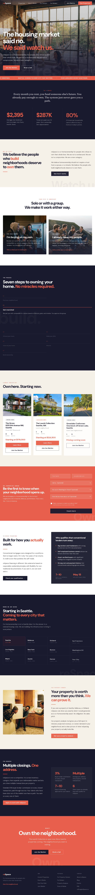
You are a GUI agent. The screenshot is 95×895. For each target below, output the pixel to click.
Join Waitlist (71, 3)
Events (79, 883)
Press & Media (61, 886)
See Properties (85, 3)
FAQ (78, 886)
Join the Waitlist (11, 68)
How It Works (32, 3)
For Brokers (53, 3)
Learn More (17, 447)
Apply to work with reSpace (16, 805)
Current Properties (43, 877)
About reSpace (81, 877)
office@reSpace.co (83, 889)
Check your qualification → (15, 580)
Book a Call (28, 68)
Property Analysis (62, 883)
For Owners (43, 3)
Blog (78, 880)
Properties (21, 3)
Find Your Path (42, 883)
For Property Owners (63, 877)
